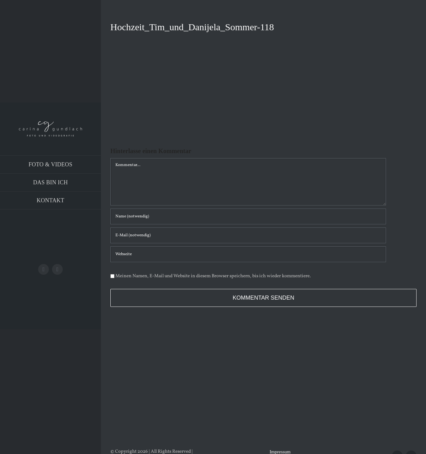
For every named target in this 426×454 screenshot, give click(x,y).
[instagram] (57, 269)
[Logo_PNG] (50, 123)
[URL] (248, 254)
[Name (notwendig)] (248, 216)
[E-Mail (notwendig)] (248, 235)
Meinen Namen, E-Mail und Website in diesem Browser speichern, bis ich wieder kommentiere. (213, 276)
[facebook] (43, 269)
